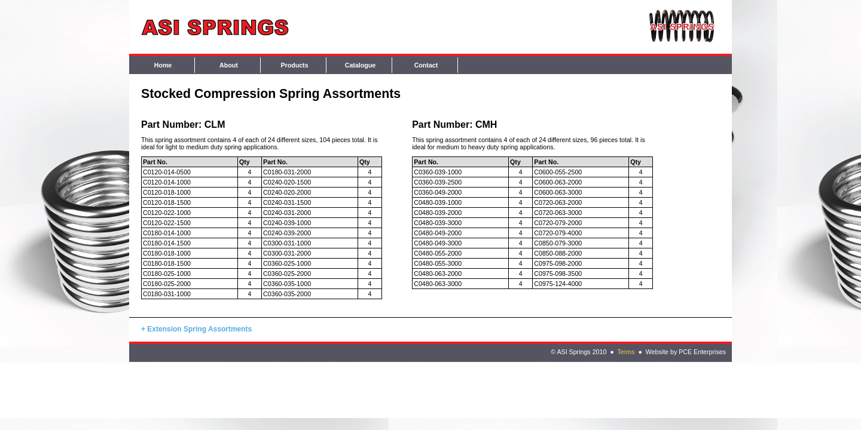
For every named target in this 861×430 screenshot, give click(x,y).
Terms (625, 351)
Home (163, 65)
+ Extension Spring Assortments (196, 329)
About (228, 65)
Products (294, 65)
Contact (426, 65)
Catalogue (360, 65)
